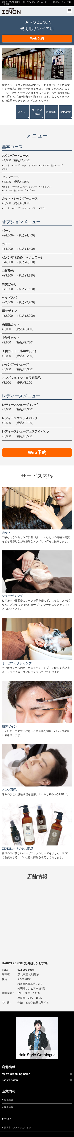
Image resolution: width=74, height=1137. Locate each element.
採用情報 (8, 1107)
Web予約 (37, 38)
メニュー (23, 112)
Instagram (65, 112)
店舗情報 (51, 112)
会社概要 (8, 1099)
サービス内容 (37, 111)
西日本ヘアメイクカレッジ (17, 1127)
